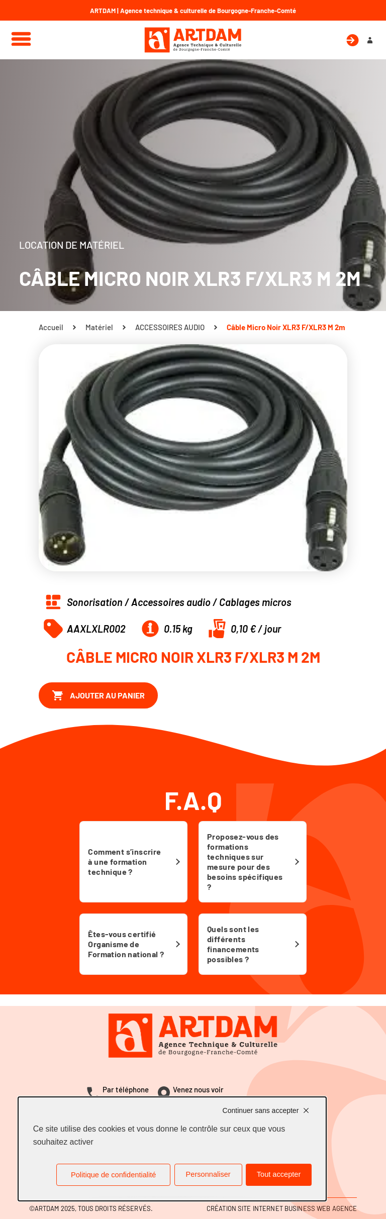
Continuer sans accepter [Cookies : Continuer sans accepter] (261, 1110)
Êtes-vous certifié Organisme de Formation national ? (126, 944)
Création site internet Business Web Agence (282, 1208)
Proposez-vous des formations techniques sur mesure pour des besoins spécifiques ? (245, 861)
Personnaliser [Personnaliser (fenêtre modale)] (208, 1174)
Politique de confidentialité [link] (113, 1175)
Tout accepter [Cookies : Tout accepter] (279, 1174)
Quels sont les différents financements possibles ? (233, 944)
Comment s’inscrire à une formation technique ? (124, 861)
